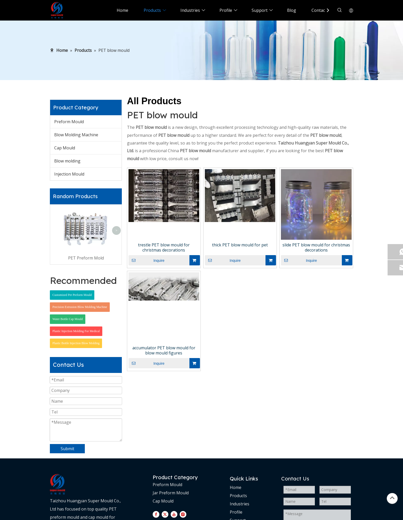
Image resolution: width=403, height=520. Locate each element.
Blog (291, 10)
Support (260, 10)
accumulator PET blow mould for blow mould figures (163, 350)
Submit (67, 448)
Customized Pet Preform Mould (72, 295)
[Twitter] (165, 514)
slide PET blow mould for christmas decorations (316, 247)
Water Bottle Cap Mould (67, 319)
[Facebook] (156, 514)
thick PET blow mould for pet (240, 244)
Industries (190, 10)
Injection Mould (69, 174)
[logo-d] (57, 484)
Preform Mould (69, 121)
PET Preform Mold (86, 258)
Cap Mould (64, 148)
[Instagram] (183, 514)
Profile (225, 10)
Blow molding (67, 161)
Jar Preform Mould (171, 493)
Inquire (146, 260)
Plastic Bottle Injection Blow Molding (75, 343)
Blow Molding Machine (76, 135)
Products (152, 10)
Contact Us (322, 10)
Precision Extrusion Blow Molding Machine (79, 307)
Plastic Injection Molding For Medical (76, 331)
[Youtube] (174, 514)
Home (122, 10)
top (392, 498)
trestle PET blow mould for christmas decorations (164, 247)
